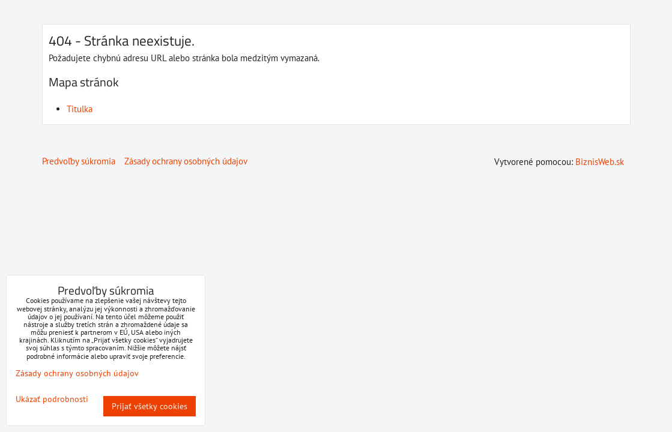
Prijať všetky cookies (149, 406)
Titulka (79, 109)
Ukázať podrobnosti (52, 399)
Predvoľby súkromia (78, 161)
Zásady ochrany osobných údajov (185, 161)
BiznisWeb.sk (599, 161)
